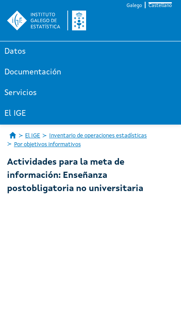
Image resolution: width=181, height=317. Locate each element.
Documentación (32, 72)
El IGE (15, 114)
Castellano (160, 6)
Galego (134, 6)
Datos (15, 51)
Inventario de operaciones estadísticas (98, 136)
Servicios (20, 93)
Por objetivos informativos (47, 144)
